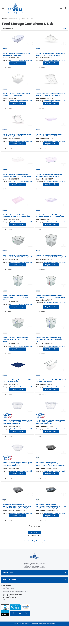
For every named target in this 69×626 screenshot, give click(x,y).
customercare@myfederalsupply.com (15, 591)
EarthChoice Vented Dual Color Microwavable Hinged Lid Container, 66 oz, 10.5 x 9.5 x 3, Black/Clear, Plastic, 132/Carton (51, 464)
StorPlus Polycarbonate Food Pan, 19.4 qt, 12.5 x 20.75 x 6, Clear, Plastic (17, 54)
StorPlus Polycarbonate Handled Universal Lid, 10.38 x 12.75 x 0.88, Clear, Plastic (50, 94)
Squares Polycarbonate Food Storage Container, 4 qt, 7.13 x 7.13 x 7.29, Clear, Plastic (51, 256)
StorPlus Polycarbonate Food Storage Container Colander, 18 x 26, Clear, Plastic (50, 215)
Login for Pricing (17, 63)
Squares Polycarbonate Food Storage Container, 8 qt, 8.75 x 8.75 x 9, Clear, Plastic (50, 296)
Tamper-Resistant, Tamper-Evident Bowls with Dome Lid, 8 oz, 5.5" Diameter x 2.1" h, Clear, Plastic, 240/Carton (17, 464)
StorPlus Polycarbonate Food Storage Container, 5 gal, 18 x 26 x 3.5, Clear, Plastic (50, 135)
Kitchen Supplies (27, 19)
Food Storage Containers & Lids (21, 60)
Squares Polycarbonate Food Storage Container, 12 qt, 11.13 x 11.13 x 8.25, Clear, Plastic (16, 339)
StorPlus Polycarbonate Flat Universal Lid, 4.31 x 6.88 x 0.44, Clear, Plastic (17, 135)
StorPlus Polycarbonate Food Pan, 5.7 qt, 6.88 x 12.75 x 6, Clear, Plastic (51, 380)
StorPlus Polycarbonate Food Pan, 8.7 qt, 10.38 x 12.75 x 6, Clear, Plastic (16, 94)
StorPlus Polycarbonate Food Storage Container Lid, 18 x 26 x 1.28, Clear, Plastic (16, 215)
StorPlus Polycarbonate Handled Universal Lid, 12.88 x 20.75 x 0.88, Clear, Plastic (50, 54)
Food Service (13, 19)
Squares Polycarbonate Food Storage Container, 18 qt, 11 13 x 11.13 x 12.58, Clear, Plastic (49, 339)
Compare (7, 68)
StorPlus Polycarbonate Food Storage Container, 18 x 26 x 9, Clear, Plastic (49, 175)
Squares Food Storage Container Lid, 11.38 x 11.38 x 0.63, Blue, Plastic (17, 380)
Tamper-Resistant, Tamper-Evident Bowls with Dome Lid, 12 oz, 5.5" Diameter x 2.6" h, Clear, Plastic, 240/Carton (17, 422)
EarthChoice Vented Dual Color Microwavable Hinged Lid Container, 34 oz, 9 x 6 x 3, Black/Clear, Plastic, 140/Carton (51, 506)
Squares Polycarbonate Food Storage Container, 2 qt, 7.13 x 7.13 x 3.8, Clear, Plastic (17, 256)
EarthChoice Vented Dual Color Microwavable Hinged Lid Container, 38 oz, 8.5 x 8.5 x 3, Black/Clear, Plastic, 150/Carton (17, 506)
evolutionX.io (51, 624)
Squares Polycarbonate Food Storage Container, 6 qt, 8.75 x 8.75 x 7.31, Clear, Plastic (16, 297)
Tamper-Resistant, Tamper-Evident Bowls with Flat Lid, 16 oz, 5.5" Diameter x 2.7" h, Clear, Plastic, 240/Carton (50, 422)
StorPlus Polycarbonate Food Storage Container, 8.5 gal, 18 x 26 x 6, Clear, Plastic (17, 175)
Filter (64, 28)
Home (5, 19)
